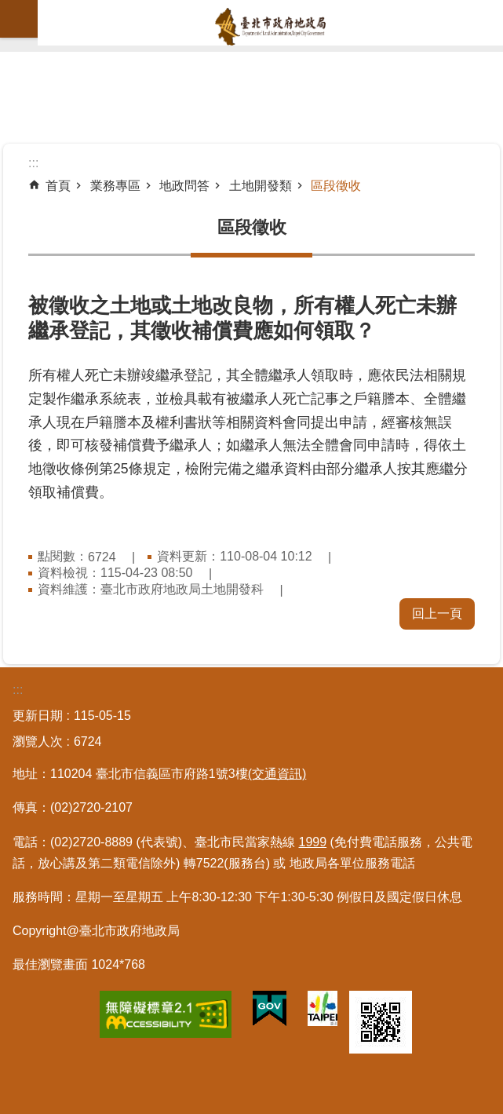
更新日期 (38, 715)
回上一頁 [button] (437, 613)
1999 (313, 842)
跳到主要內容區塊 (8, 8)
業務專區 (115, 185)
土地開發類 (260, 185)
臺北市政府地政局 (270, 27)
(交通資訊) (277, 773)
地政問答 (184, 185)
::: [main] (33, 163)
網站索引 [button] (19, 19)
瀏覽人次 (38, 741)
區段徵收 (336, 185)
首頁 (58, 185)
